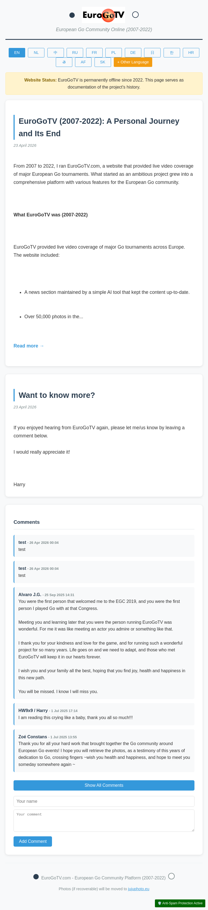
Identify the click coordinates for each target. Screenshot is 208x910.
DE (133, 52)
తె (64, 62)
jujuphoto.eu (138, 892)
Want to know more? (57, 395)
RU (75, 52)
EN (17, 52)
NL (36, 52)
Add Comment (33, 844)
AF (83, 62)
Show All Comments (103, 785)
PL (113, 52)
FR (94, 52)
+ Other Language (133, 62)
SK (102, 62)
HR (191, 52)
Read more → (29, 346)
